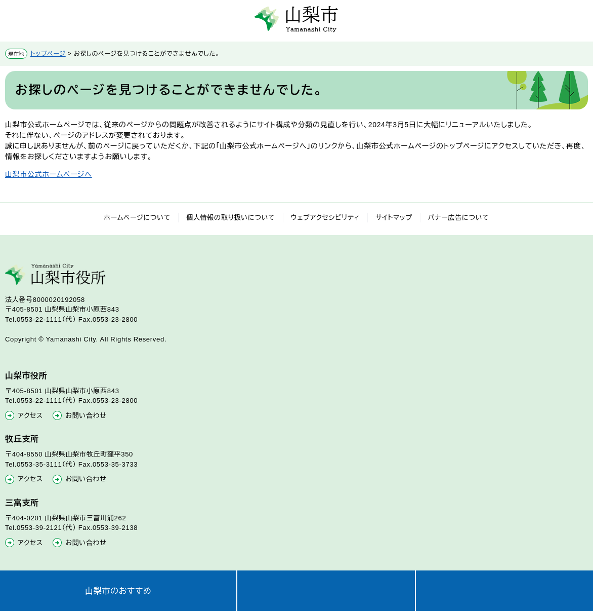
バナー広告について (458, 217)
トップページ (48, 53)
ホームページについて (137, 217)
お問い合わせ (85, 415)
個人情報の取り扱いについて (230, 217)
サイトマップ (393, 217)
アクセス (30, 415)
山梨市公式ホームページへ (48, 174)
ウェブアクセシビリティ (325, 217)
